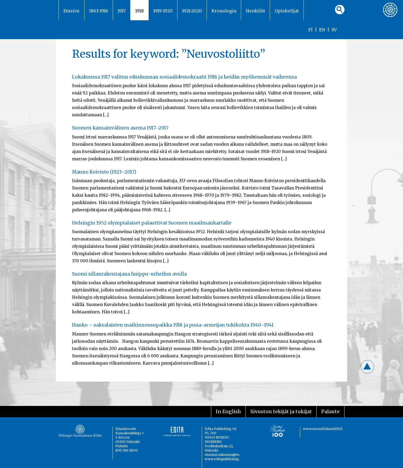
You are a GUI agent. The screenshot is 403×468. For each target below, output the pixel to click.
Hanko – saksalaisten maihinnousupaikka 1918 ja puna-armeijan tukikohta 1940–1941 (173, 325)
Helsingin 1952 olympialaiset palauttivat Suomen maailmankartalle (151, 223)
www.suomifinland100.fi (323, 429)
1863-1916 (98, 10)
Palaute (330, 411)
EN (322, 29)
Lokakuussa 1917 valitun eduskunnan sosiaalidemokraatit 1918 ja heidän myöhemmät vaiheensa (184, 77)
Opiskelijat (287, 10)
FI (310, 29)
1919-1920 (163, 10)
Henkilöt (255, 10)
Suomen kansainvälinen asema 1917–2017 (120, 128)
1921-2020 (192, 10)
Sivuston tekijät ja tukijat (281, 411)
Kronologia (223, 10)
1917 (122, 10)
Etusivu (71, 10)
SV (334, 29)
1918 (139, 10)
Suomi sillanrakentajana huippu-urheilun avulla (129, 274)
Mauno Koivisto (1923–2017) (104, 172)
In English (228, 411)
